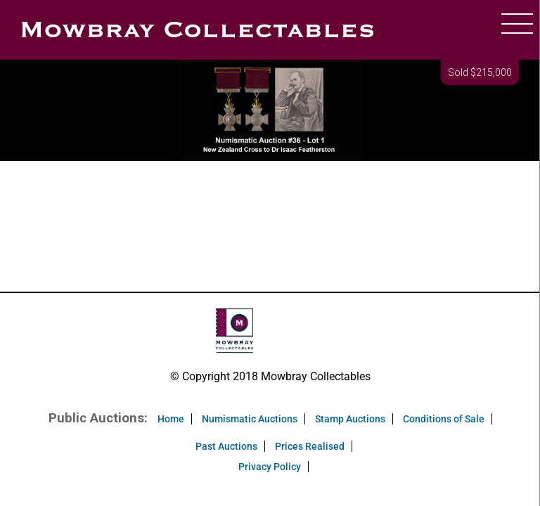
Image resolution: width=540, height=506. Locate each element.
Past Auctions (226, 446)
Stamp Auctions (350, 418)
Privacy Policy (269, 466)
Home (171, 418)
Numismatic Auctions (249, 418)
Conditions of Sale (443, 418)
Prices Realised (310, 446)
